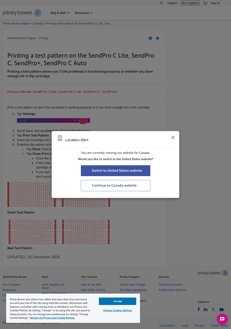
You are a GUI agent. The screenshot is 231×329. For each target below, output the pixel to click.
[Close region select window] (173, 137)
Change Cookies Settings (117, 310)
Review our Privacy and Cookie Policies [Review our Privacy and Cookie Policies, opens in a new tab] (52, 317)
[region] (73, 308)
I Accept (117, 301)
